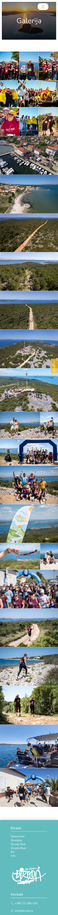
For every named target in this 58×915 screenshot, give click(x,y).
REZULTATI (54, 366)
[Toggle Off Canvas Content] (43, 6)
